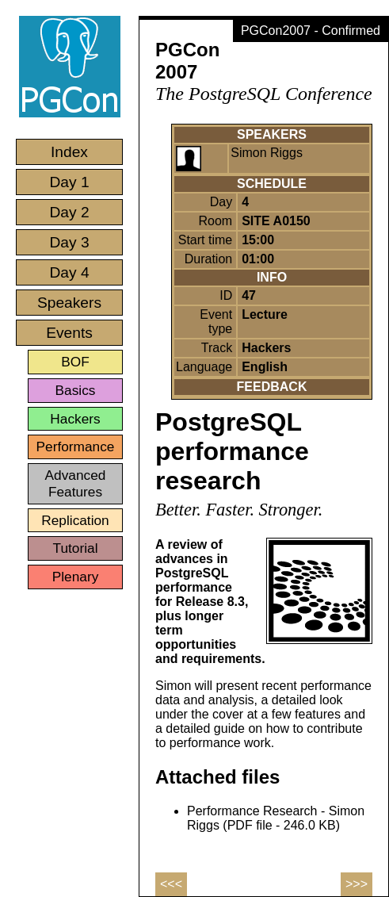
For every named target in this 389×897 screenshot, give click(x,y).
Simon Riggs (267, 152)
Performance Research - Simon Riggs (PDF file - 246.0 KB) (275, 818)
